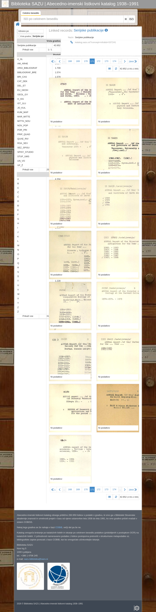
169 (78, 61)
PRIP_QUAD (23, 134)
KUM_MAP (22, 112)
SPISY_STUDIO (25, 152)
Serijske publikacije (26, 45)
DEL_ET (21, 85)
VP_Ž (20, 165)
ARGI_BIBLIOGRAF (27, 68)
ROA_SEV (22, 143)
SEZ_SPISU (23, 147)
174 (114, 61)
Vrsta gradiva (53, 41)
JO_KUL (21, 108)
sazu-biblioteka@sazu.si (36, 559)
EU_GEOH (22, 90)
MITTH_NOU (23, 121)
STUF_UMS (23, 156)
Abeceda (55, 174)
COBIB (58, 527)
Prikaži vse (28, 49)
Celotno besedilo (31, 13)
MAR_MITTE (23, 116)
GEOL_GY (22, 94)
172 (98, 61)
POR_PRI (22, 130)
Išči (131, 19)
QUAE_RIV (23, 138)
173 (106, 61)
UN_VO (21, 161)
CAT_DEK (22, 81)
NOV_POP (22, 125)
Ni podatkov (56, 121)
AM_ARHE (22, 63)
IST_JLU (21, 103)
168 (70, 61)
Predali (56, 54)
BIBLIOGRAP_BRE (27, 72)
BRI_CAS (22, 77)
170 (86, 61)
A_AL (20, 59)
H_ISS (20, 99)
